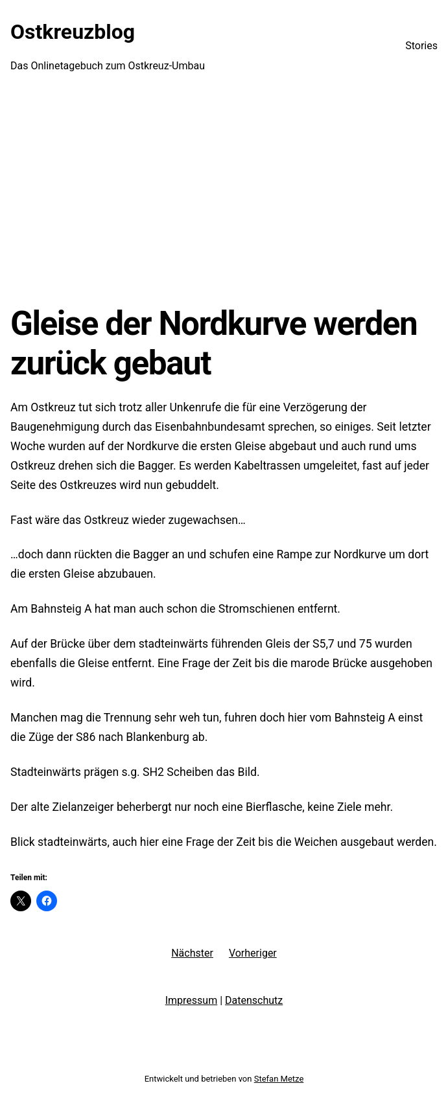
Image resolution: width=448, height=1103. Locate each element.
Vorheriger (253, 953)
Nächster (192, 953)
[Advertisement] (224, 197)
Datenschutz (254, 1000)
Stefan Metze (279, 1079)
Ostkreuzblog (72, 31)
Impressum (191, 1000)
